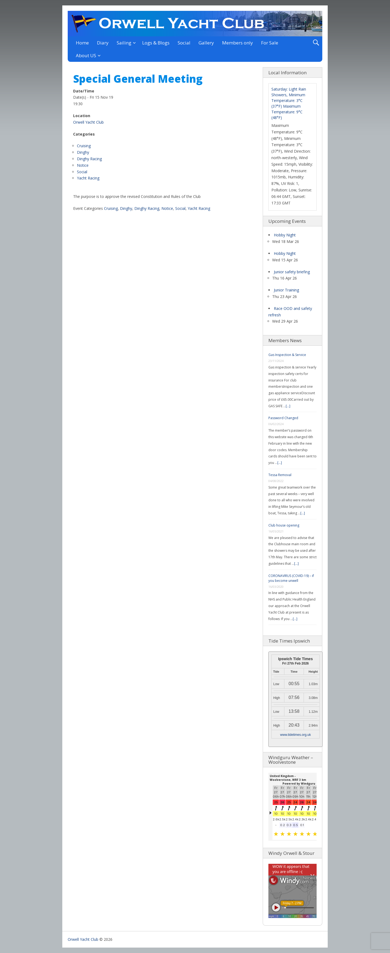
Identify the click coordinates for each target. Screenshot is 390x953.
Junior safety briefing (292, 271)
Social (184, 43)
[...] (288, 406)
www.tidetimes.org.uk (295, 735)
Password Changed (283, 418)
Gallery (206, 43)
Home (82, 43)
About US (86, 55)
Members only (237, 43)
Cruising (84, 145)
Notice (83, 165)
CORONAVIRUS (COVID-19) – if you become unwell (291, 578)
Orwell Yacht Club (88, 122)
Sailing (124, 43)
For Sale (269, 43)
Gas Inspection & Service (287, 354)
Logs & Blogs (156, 43)
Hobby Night (285, 235)
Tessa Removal (279, 475)
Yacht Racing (88, 178)
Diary (103, 43)
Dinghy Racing (89, 158)
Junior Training (286, 290)
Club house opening (283, 525)
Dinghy (83, 152)
